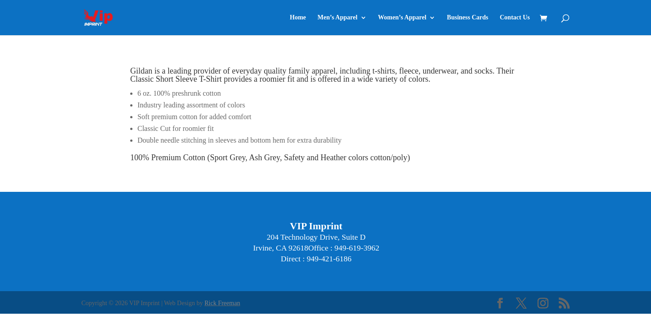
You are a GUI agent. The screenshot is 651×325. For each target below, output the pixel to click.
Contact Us (515, 17)
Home (298, 17)
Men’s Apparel (337, 17)
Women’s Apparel (402, 17)
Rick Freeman (222, 303)
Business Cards (467, 17)
